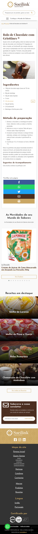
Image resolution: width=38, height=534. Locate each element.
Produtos (19, 488)
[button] (33, 101)
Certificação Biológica (19, 465)
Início (2, 23)
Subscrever (29, 419)
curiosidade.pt (23, 532)
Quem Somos (19, 456)
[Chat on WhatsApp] (7, 526)
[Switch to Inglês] (19, 502)
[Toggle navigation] (19, 18)
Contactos (19, 478)
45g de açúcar (9, 101)
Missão (19, 458)
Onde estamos (19, 460)
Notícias (19, 469)
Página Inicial (19, 452)
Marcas (19, 484)
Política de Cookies (25, 526)
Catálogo (19, 473)
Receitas (7, 23)
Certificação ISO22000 (19, 463)
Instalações (19, 462)
